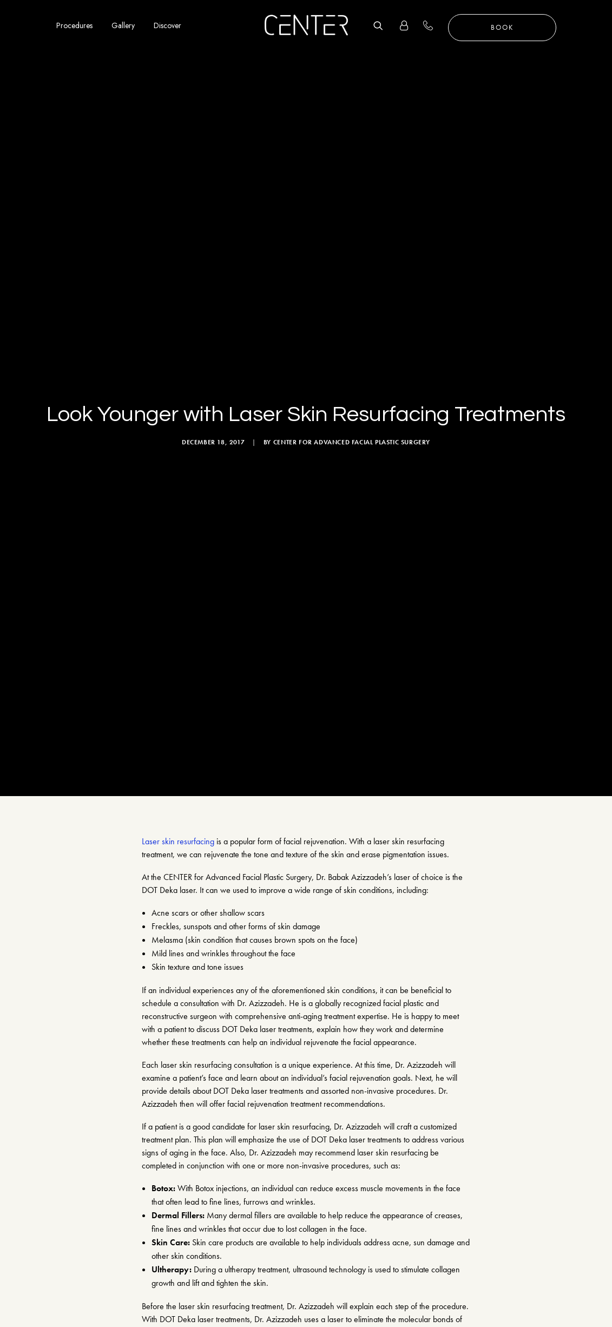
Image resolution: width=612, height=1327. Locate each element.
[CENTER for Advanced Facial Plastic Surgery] (306, 25)
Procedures (74, 25)
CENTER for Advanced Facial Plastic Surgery (351, 278)
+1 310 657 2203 (434, 25)
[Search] (382, 25)
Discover (167, 25)
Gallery (123, 25)
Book (502, 27)
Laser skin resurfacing (178, 513)
